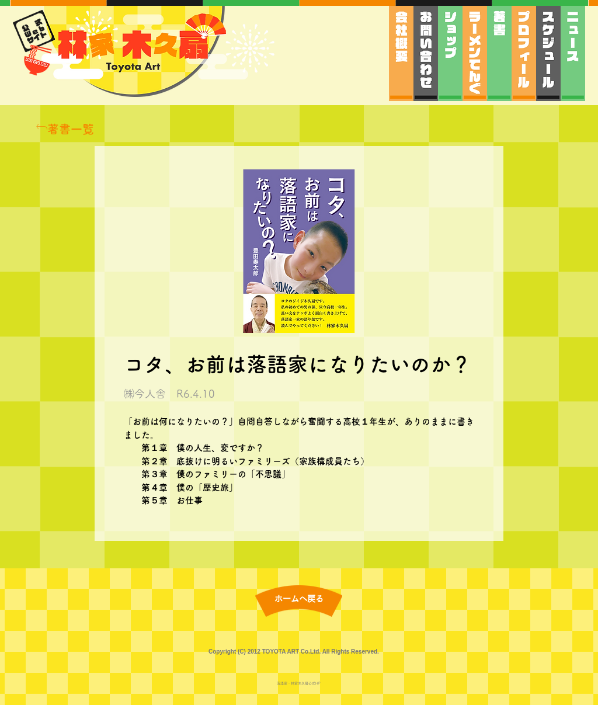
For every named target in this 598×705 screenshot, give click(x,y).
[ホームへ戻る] (299, 599)
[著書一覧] (65, 129)
